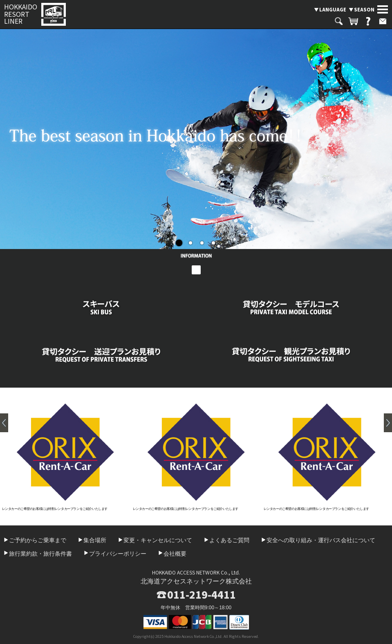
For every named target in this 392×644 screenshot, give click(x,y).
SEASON (364, 9)
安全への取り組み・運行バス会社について (321, 540)
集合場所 (94, 540)
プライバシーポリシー (117, 553)
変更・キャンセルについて (157, 540)
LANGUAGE (332, 9)
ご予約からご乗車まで (37, 540)
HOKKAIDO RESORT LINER (20, 14)
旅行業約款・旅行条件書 (40, 553)
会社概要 (175, 553)
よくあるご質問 (229, 540)
